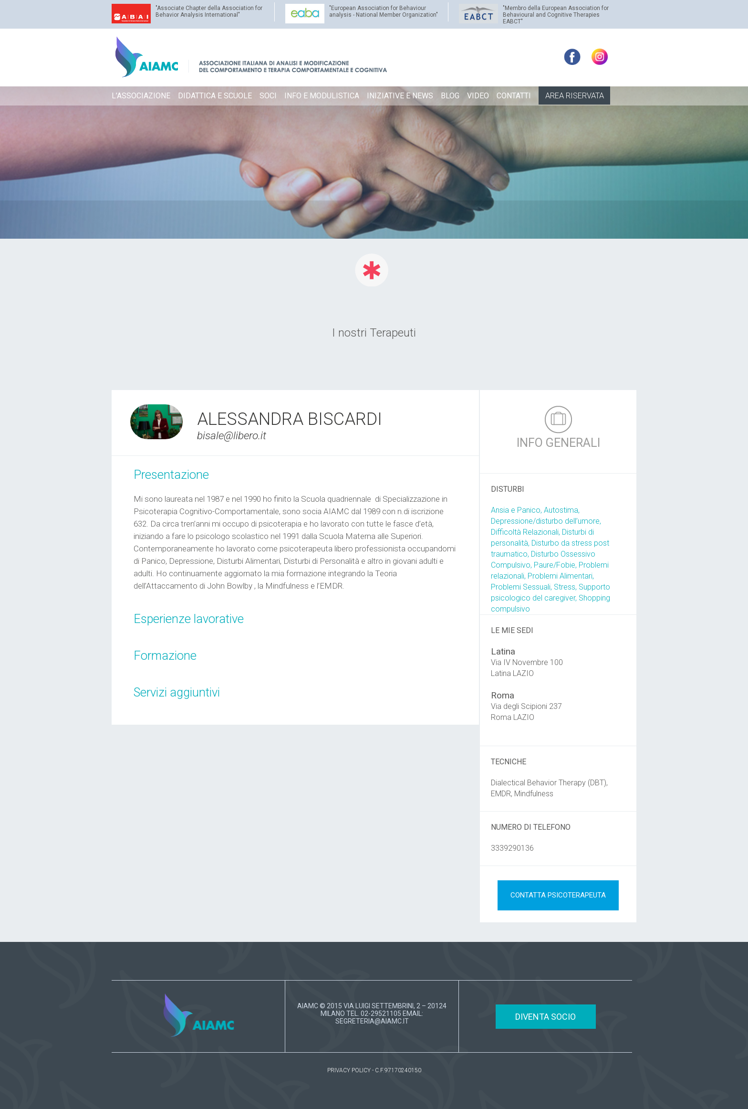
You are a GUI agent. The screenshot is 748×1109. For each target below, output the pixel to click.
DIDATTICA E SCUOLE (215, 95)
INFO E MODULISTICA (321, 95)
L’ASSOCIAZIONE (141, 95)
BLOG (450, 95)
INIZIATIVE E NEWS (400, 95)
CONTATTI (514, 95)
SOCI (268, 95)
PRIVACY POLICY (349, 1070)
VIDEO (478, 95)
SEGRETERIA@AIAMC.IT (372, 1021)
